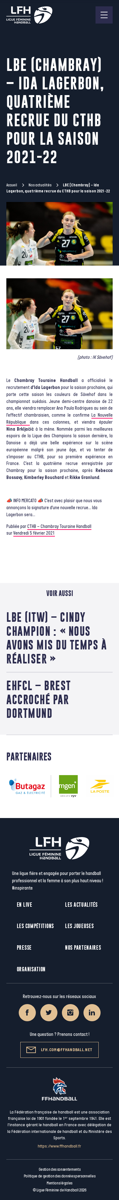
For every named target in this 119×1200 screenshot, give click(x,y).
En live (24, 905)
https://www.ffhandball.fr (59, 1146)
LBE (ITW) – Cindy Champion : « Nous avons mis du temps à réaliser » (56, 638)
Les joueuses (79, 926)
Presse (24, 948)
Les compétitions (35, 926)
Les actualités (81, 905)
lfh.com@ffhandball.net (59, 1050)
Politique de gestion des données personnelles (59, 1176)
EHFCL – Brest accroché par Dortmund (38, 699)
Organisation (31, 969)
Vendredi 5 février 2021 (34, 533)
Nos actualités (40, 185)
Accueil (11, 185)
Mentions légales (59, 1183)
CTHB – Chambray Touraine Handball (59, 527)
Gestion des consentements (60, 1169)
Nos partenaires (83, 948)
